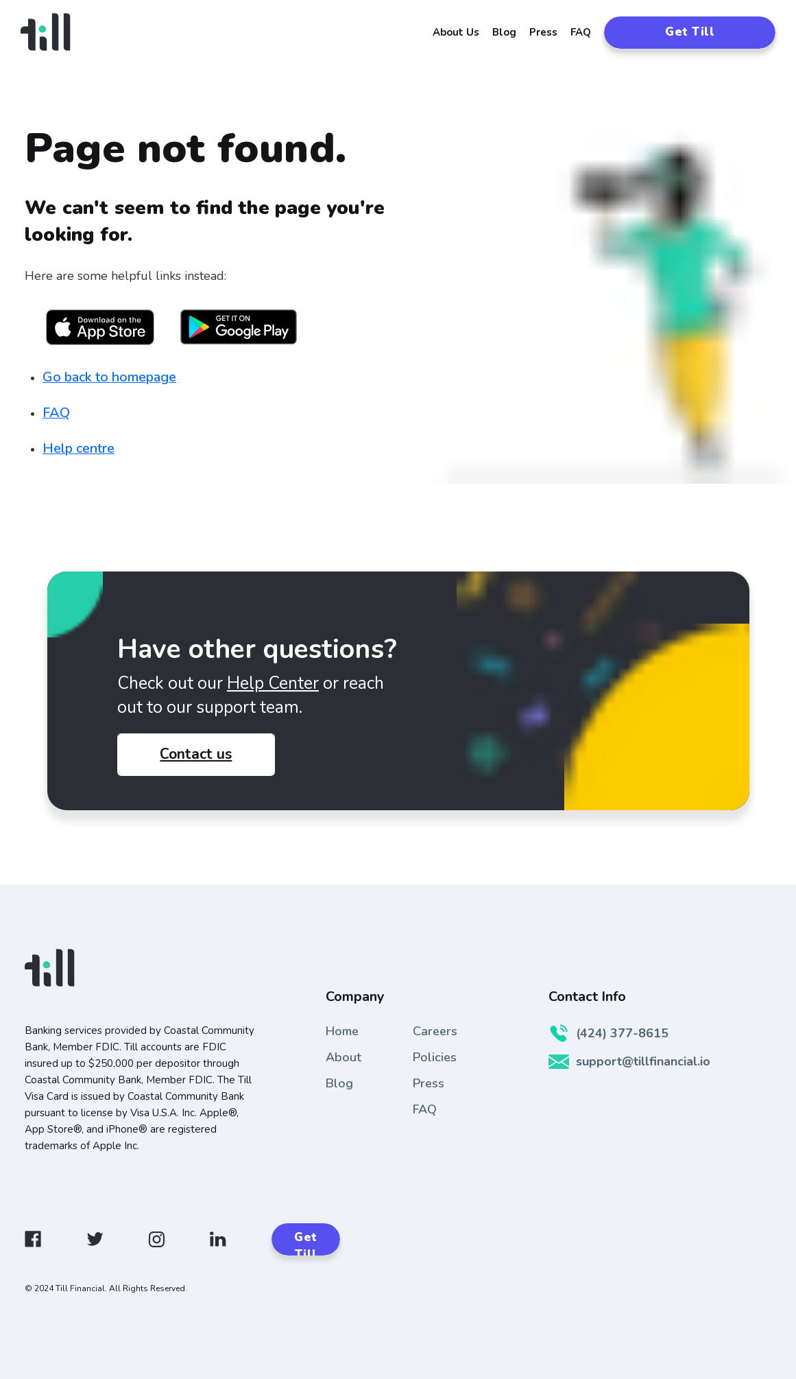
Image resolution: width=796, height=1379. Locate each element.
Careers (435, 1031)
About (343, 1057)
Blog (504, 32)
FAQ (580, 32)
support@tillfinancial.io (629, 1061)
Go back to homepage (109, 377)
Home (342, 1031)
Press (543, 32)
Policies (435, 1057)
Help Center (273, 683)
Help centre (78, 448)
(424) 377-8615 (608, 1033)
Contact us (196, 754)
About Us (456, 32)
